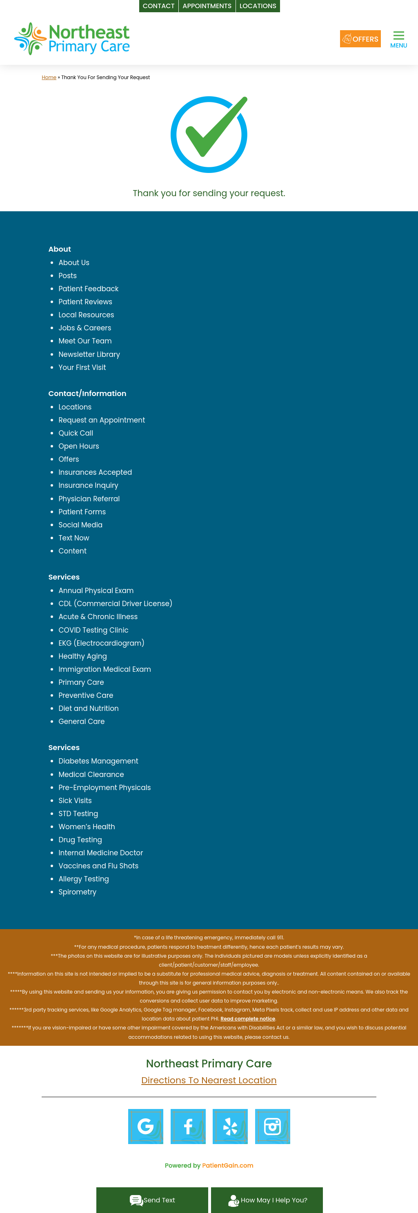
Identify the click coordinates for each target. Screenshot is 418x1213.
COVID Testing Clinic (93, 630)
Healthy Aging (82, 656)
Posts (67, 276)
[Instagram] (272, 1126)
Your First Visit (82, 367)
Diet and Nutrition (88, 708)
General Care (81, 721)
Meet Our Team (84, 341)
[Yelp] (230, 1126)
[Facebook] (188, 1126)
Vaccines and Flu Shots (98, 866)
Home (49, 77)
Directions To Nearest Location (209, 1080)
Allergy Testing (83, 879)
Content (72, 551)
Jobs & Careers (84, 328)
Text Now (73, 538)
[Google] (145, 1126)
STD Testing (78, 814)
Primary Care (81, 682)
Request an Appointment (101, 420)
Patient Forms (82, 512)
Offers (68, 459)
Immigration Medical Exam (104, 669)
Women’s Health (86, 827)
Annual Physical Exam (95, 590)
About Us (73, 263)
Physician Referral (89, 499)
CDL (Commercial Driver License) (115, 604)
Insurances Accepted (95, 472)
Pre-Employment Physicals (104, 787)
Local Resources (86, 315)
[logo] (72, 38)
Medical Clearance (91, 774)
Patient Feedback (88, 289)
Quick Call (75, 433)
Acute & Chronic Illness (98, 617)
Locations (74, 407)
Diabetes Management (98, 761)
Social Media (80, 525)
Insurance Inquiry (88, 485)
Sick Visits (75, 801)
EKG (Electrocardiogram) (101, 643)
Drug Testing (80, 840)
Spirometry (77, 892)
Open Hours (78, 446)
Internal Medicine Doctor (100, 853)
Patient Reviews (85, 302)
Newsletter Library (89, 354)
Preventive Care (85, 695)
